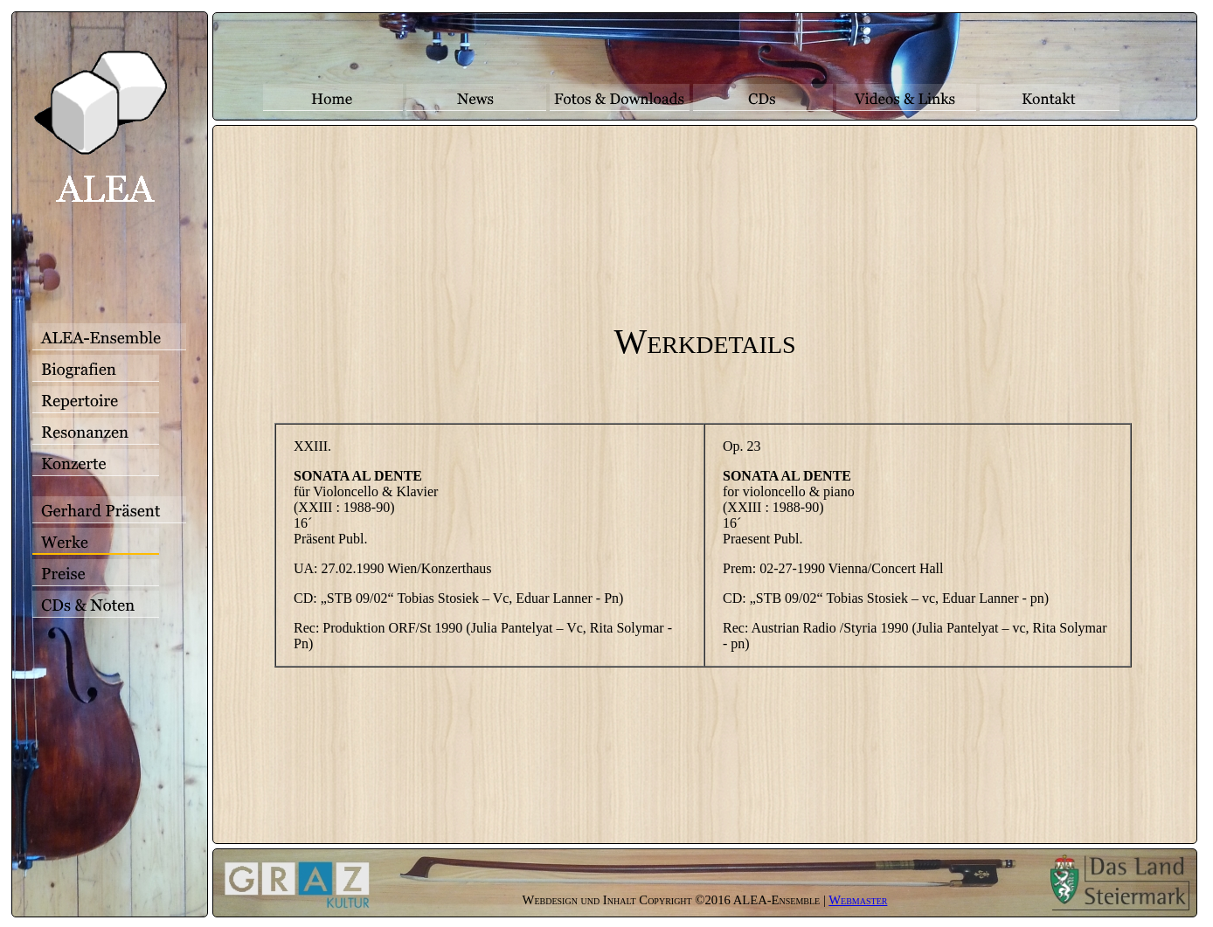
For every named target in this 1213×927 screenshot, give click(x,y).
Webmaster (857, 900)
